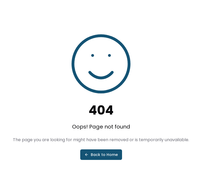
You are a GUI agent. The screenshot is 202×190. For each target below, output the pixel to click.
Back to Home (101, 154)
